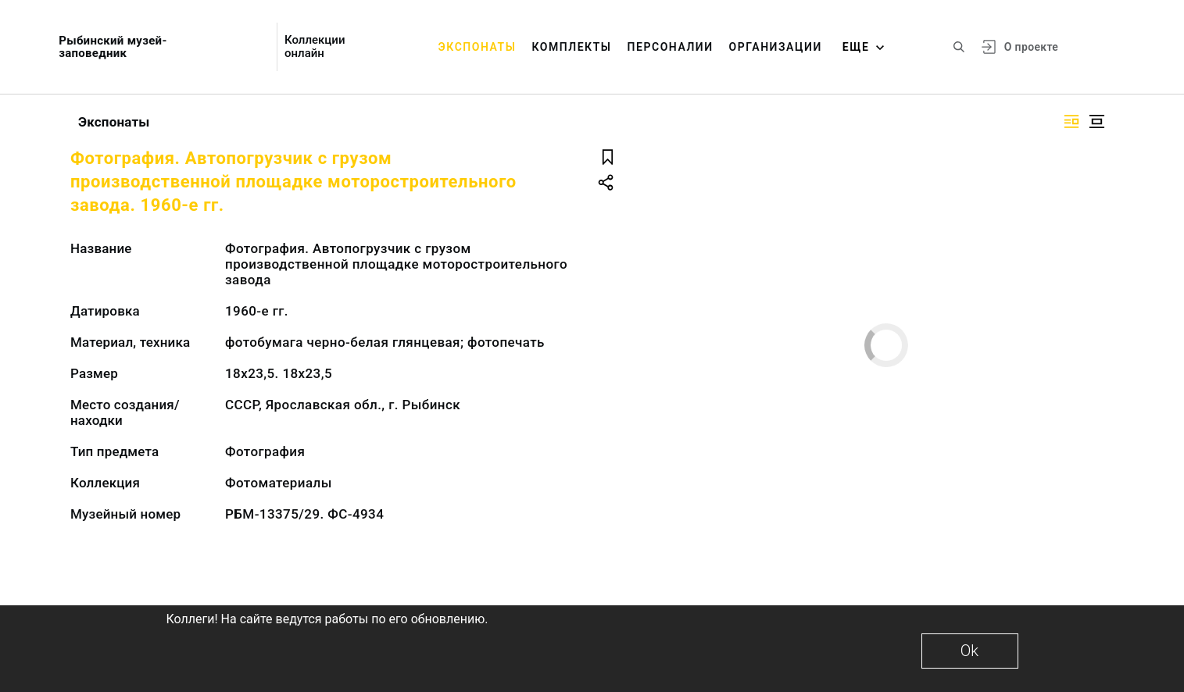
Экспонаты (477, 47)
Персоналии (671, 47)
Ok (969, 650)
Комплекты (571, 47)
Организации (775, 47)
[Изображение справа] (1071, 121)
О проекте (1031, 47)
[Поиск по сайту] (959, 47)
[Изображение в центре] (1096, 121)
